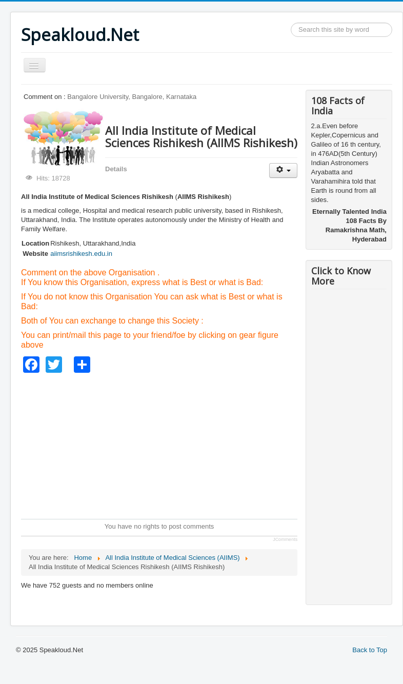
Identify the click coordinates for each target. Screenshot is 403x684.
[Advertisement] (207, 444)
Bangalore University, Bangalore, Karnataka (131, 96)
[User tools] (283, 170)
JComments (285, 539)
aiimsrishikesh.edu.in (81, 253)
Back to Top (369, 650)
